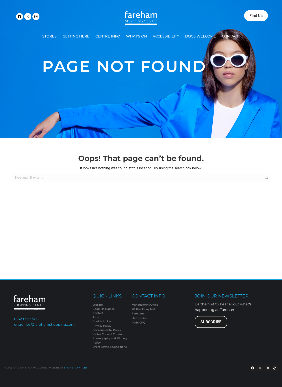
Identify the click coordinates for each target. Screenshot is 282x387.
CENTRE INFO (107, 36)
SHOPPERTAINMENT (75, 367)
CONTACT (230, 36)
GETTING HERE (76, 36)
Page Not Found (124, 66)
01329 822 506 (26, 319)
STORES (49, 36)
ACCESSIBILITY (166, 36)
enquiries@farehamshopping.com (44, 324)
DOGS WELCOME (200, 36)
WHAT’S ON (136, 36)
